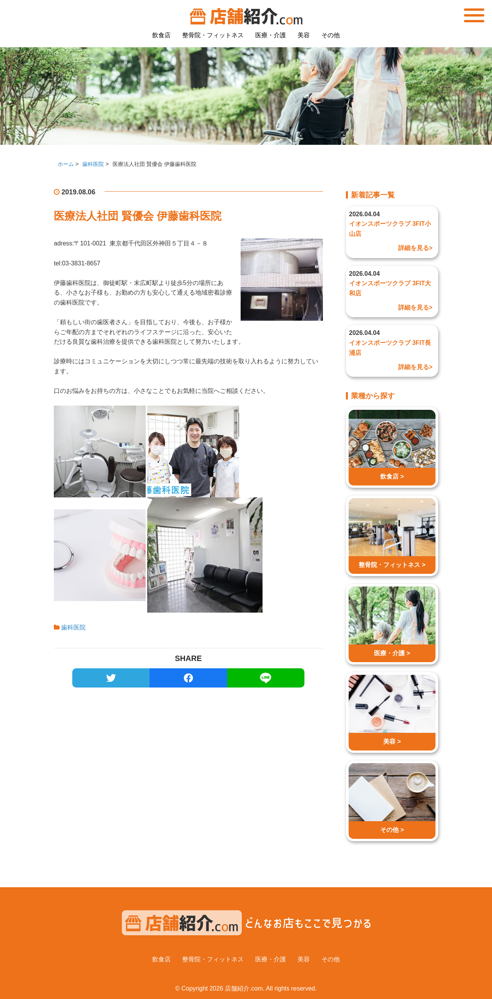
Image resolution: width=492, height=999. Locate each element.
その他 (330, 35)
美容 (304, 35)
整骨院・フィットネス (213, 35)
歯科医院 (73, 627)
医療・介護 (270, 35)
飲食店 (161, 35)
